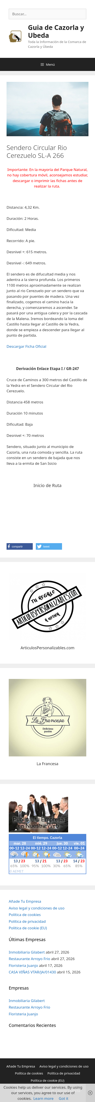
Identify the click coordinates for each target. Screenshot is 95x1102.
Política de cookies (25, 914)
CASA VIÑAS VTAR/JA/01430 (32, 972)
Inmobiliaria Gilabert (27, 952)
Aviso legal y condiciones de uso (36, 908)
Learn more (43, 1098)
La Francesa (47, 763)
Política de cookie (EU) (28, 927)
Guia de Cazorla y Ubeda (56, 31)
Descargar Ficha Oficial (26, 346)
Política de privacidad (27, 921)
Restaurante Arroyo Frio (29, 958)
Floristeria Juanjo (23, 965)
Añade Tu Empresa (25, 901)
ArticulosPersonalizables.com (47, 647)
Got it (63, 1098)
